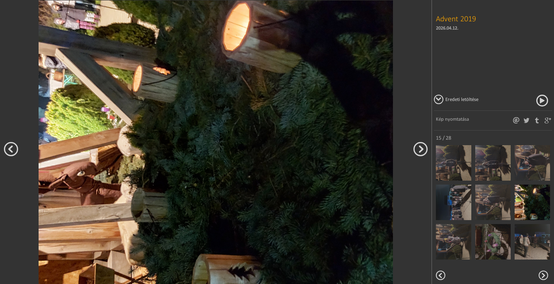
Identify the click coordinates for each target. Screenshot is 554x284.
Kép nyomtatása (452, 119)
